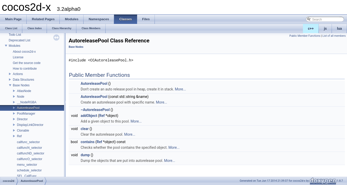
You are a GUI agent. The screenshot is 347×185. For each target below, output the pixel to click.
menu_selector (27, 164)
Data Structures (23, 79)
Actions (18, 74)
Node (20, 96)
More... (180, 89)
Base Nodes (21, 85)
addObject (89, 116)
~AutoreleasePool (95, 110)
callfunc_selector (28, 142)
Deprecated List (19, 40)
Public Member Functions (304, 36)
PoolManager (26, 113)
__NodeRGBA (26, 102)
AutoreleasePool (28, 108)
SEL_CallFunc (27, 176)
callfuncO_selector (29, 159)
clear (85, 129)
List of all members (334, 36)
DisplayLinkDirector (30, 125)
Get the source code (26, 63)
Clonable (23, 130)
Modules (14, 46)
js (325, 28)
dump (85, 155)
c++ (311, 28)
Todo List (15, 34)
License (18, 57)
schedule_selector (29, 170)
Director (22, 119)
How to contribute (25, 68)
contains (88, 142)
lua (339, 28)
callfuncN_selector (29, 148)
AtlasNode (24, 91)
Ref (19, 136)
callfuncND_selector (30, 153)
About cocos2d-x (24, 51)
